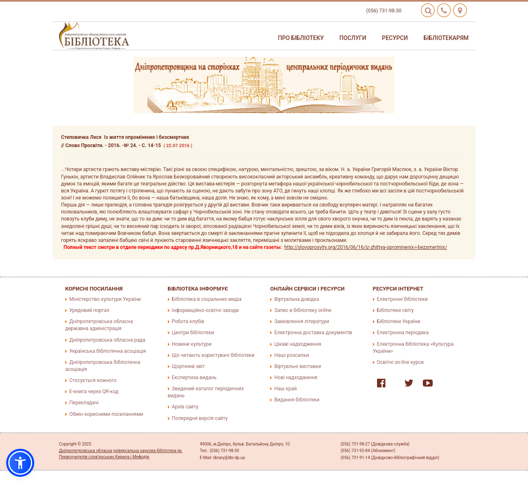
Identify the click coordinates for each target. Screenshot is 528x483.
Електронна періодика (403, 332)
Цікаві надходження (297, 344)
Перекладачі (84, 403)
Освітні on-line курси (400, 362)
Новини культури (192, 344)
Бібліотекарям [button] (446, 38)
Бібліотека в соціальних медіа (207, 299)
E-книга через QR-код (93, 391)
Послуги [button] (352, 38)
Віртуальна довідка (296, 299)
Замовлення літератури (301, 321)
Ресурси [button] (395, 38)
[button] (20, 463)
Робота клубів (188, 321)
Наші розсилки (291, 355)
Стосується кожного (92, 380)
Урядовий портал (89, 310)
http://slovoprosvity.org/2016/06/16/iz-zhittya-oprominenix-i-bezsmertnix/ (365, 247)
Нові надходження (295, 377)
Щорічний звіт (188, 366)
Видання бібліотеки (296, 400)
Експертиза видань (194, 377)
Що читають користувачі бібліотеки (213, 355)
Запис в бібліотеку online (302, 310)
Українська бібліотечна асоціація (107, 351)
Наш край (285, 389)
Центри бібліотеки (193, 332)
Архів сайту (185, 407)
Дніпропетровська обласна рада (107, 340)
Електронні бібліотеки (402, 299)
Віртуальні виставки (297, 366)
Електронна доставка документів (313, 332)
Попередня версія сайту (200, 418)
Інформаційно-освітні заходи (205, 310)
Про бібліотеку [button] (301, 38)
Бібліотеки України (398, 321)
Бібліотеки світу (395, 310)
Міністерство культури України (105, 299)
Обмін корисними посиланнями (106, 414)
